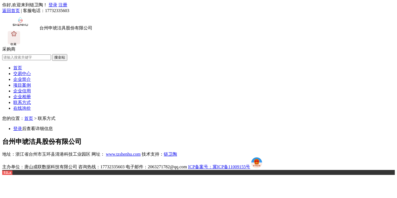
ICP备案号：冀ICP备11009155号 (219, 166)
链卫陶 (170, 154)
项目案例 (22, 85)
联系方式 (22, 102)
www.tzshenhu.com (123, 154)
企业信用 (22, 91)
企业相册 (22, 96)
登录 (53, 4)
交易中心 (22, 73)
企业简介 (22, 79)
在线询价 (22, 108)
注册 (62, 4)
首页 (17, 67)
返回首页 (11, 10)
